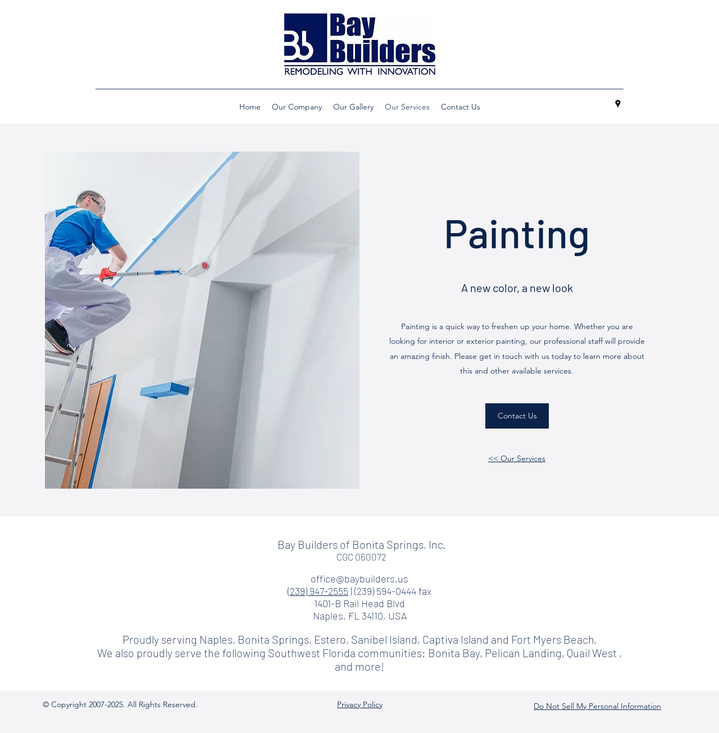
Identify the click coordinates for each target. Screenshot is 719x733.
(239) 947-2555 (318, 591)
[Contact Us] (517, 416)
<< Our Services (516, 458)
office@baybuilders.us (359, 578)
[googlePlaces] (618, 104)
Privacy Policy (360, 704)
